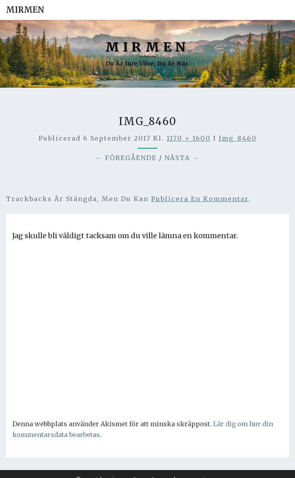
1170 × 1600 (189, 138)
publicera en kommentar (199, 199)
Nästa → (182, 158)
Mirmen (25, 10)
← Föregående (126, 158)
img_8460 (238, 138)
